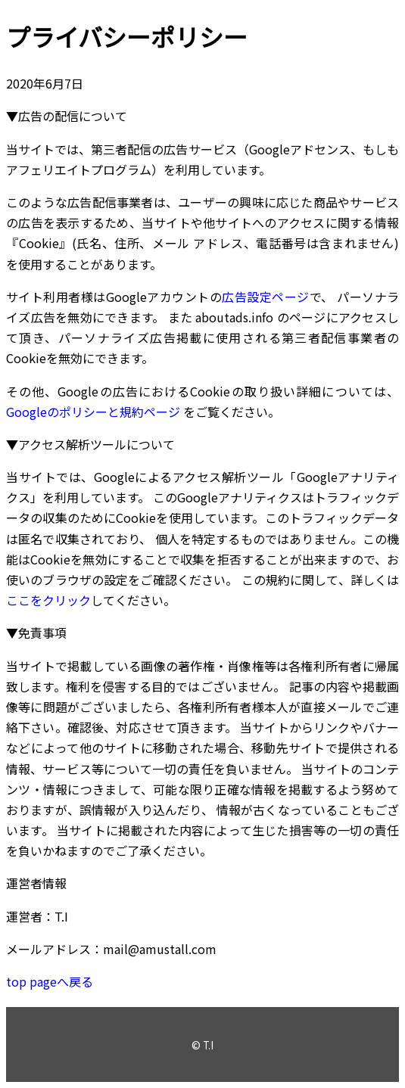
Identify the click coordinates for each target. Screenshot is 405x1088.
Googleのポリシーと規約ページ (93, 412)
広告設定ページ (265, 297)
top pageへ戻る (49, 981)
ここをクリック (48, 600)
